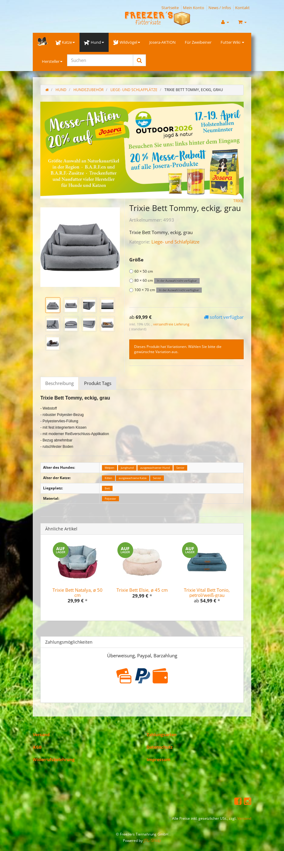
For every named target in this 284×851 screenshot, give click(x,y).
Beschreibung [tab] (59, 383)
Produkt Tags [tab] (97, 383)
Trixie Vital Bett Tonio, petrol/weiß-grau (207, 592)
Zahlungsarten (162, 734)
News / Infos (219, 7)
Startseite (170, 7)
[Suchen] (100, 60)
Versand (41, 734)
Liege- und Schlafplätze (175, 242)
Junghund (127, 468)
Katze (65, 42)
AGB (37, 747)
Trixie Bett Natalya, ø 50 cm (77, 592)
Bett (107, 488)
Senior (180, 468)
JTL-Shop (152, 840)
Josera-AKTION (162, 42)
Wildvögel (126, 42)
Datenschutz (160, 747)
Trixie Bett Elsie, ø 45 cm (142, 590)
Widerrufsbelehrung (54, 759)
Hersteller (52, 61)
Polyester (110, 499)
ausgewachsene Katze (133, 478)
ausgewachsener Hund (155, 468)
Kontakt (242, 7)
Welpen (109, 468)
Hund (94, 42)
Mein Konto (193, 7)
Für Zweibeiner (198, 42)
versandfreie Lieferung (171, 324)
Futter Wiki (232, 42)
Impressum (159, 759)
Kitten (108, 478)
